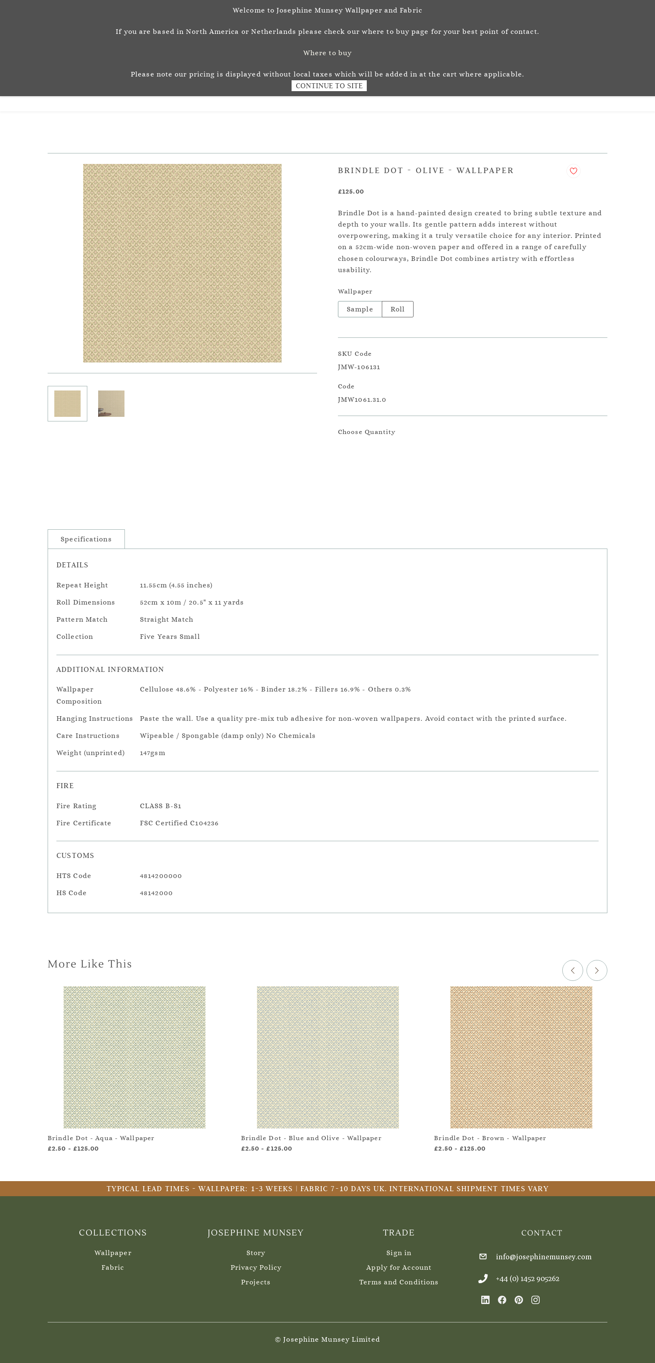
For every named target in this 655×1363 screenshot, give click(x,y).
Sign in (398, 1250)
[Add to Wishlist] (573, 168)
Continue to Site (329, 85)
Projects (256, 1279)
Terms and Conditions (399, 1279)
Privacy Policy (256, 1265)
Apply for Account (399, 1265)
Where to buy (327, 53)
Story (256, 1250)
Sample (360, 306)
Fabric (113, 1265)
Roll (398, 306)
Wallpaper (113, 1250)
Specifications (86, 536)
